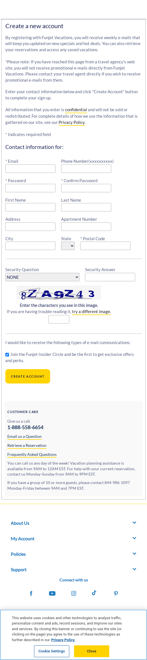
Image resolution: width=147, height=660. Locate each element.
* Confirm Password (79, 180)
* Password (15, 180)
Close (92, 651)
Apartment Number (79, 219)
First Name (15, 199)
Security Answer (100, 269)
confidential (76, 109)
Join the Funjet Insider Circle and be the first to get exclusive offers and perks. (69, 357)
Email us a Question (24, 436)
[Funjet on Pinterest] (116, 594)
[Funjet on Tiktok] (94, 594)
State (66, 238)
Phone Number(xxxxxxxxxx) (87, 161)
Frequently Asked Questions (32, 454)
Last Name (71, 199)
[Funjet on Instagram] (73, 594)
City (9, 238)
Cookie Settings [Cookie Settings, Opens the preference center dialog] (51, 651)
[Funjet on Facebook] (31, 594)
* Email (11, 161)
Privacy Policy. (72, 122)
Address (13, 219)
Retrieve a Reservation (26, 445)
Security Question (22, 269)
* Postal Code (92, 238)
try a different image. (91, 311)
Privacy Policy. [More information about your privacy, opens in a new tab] (63, 640)
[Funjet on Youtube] (52, 594)
